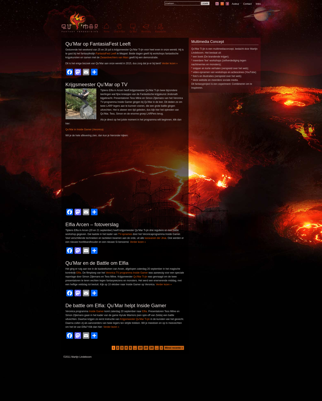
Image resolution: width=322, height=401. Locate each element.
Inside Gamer (96, 311)
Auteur (235, 3)
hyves (222, 4)
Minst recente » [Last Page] (174, 347)
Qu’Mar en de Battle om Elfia (97, 263)
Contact (247, 3)
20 (146, 347)
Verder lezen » (169, 63)
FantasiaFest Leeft (106, 53)
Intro (258, 3)
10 (140, 347)
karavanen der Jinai (155, 238)
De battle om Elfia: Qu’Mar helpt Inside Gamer (116, 305)
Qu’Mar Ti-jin (140, 276)
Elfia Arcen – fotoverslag (92, 224)
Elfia (78, 272)
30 (151, 347)
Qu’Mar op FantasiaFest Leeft (98, 44)
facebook (227, 4)
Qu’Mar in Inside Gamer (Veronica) (85, 129)
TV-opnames (125, 234)
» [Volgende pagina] (161, 347)
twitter (217, 4)
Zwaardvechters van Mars (114, 57)
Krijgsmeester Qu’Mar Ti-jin (135, 319)
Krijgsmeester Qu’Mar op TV (97, 84)
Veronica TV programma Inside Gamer (127, 272)
